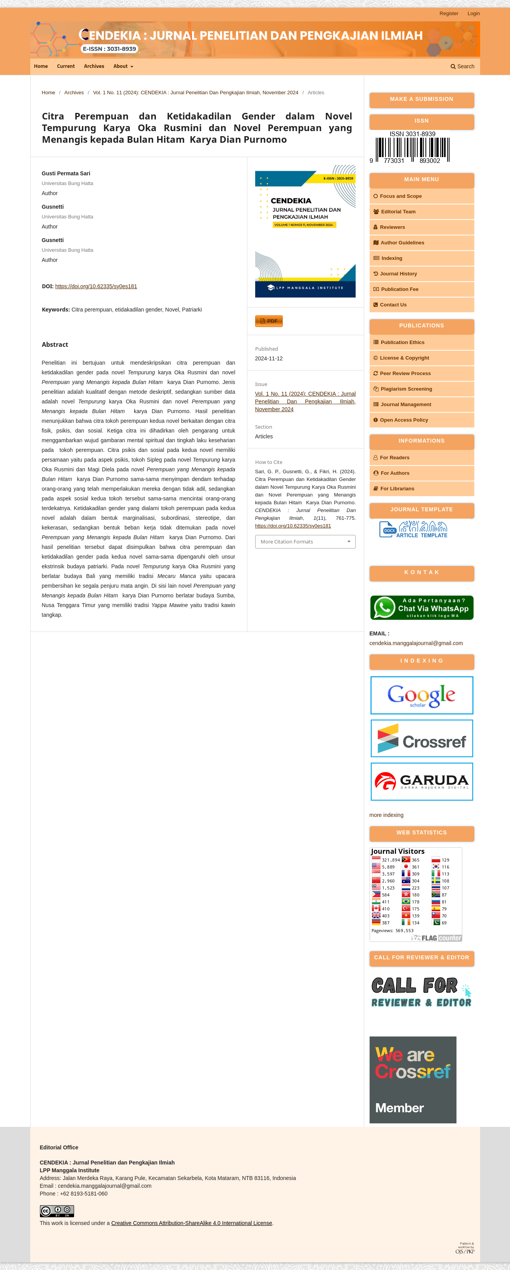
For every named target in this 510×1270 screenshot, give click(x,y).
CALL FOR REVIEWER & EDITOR (422, 957)
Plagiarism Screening (402, 389)
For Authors (391, 473)
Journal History (395, 274)
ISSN (422, 121)
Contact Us (390, 305)
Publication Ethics (399, 342)
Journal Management (402, 404)
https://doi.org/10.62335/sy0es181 (96, 286)
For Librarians (394, 488)
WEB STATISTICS (421, 832)
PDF (272, 321)
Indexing (388, 258)
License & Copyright (401, 358)
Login (474, 13)
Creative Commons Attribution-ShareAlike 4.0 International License (191, 1223)
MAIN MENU (422, 179)
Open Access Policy (400, 420)
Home (41, 66)
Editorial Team (394, 212)
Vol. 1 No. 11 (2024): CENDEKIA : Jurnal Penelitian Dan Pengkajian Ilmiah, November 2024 (196, 92)
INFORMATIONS (422, 441)
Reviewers (389, 227)
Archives (94, 66)
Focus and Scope (397, 196)
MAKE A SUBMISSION (422, 99)
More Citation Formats (287, 541)
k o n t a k (422, 572)
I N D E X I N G (422, 660)
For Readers (391, 457)
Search (462, 66)
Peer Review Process (402, 373)
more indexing (387, 815)
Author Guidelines (399, 243)
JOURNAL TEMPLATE (422, 509)
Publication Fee (396, 289)
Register (449, 13)
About (121, 66)
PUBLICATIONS (421, 325)
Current (66, 66)
